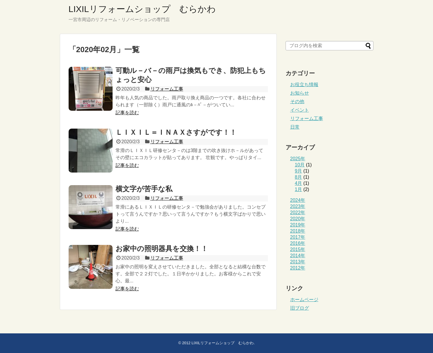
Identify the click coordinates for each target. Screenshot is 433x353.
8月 (298, 177)
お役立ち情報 (304, 84)
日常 (295, 127)
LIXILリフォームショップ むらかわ (142, 9)
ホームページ (304, 299)
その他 (297, 101)
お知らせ (299, 93)
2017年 (297, 237)
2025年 (297, 158)
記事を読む (127, 112)
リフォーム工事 (166, 88)
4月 (298, 183)
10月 (300, 164)
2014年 (297, 255)
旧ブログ (299, 308)
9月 (298, 170)
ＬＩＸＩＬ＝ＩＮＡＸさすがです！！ (176, 132)
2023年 (297, 206)
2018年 (297, 230)
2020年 (297, 218)
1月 (298, 189)
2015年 (297, 249)
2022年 (297, 212)
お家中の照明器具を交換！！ (162, 249)
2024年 (297, 200)
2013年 (297, 261)
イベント (299, 110)
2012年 (297, 267)
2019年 (297, 224)
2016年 (297, 243)
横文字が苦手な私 (144, 189)
